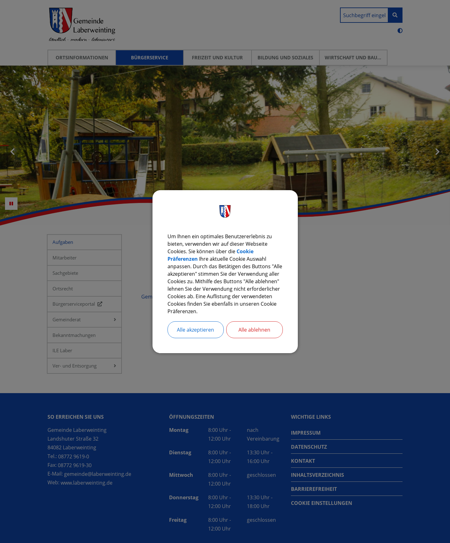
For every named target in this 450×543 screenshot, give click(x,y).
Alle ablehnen (254, 329)
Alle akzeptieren (195, 329)
